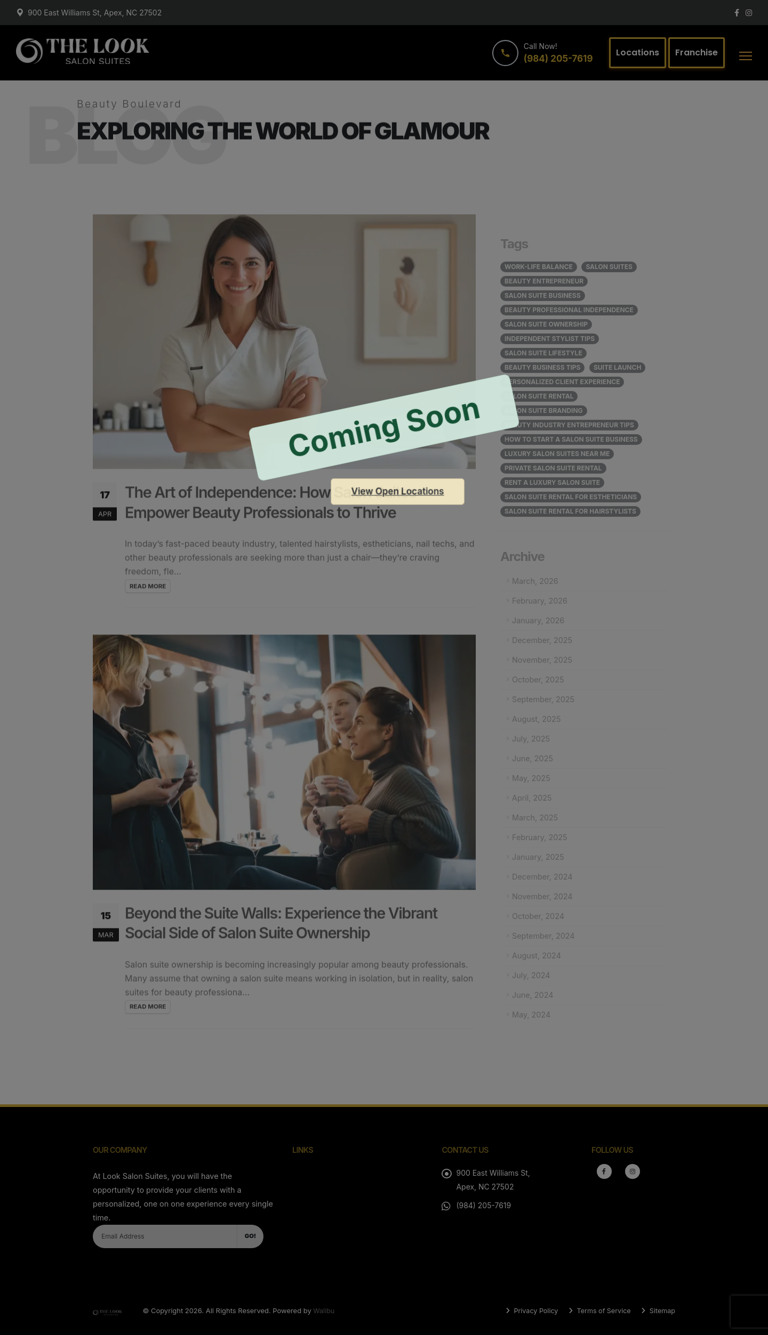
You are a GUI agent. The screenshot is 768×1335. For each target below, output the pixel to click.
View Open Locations (397, 491)
